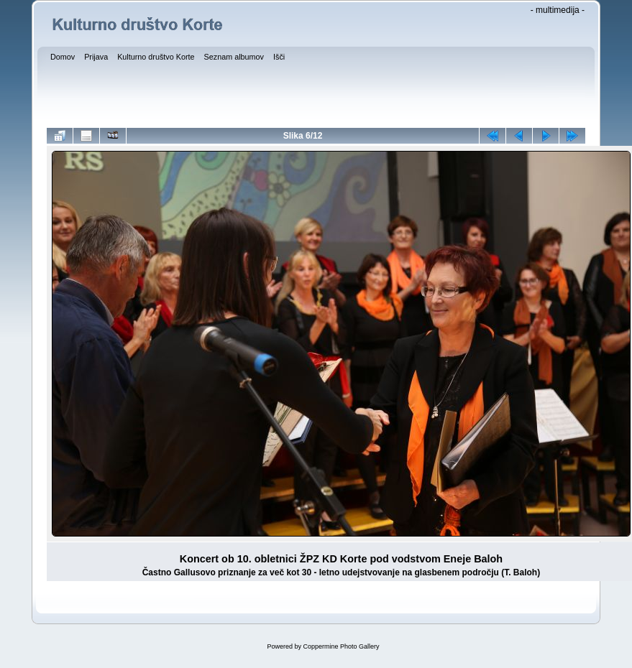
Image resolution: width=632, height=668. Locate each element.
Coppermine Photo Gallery (341, 646)
